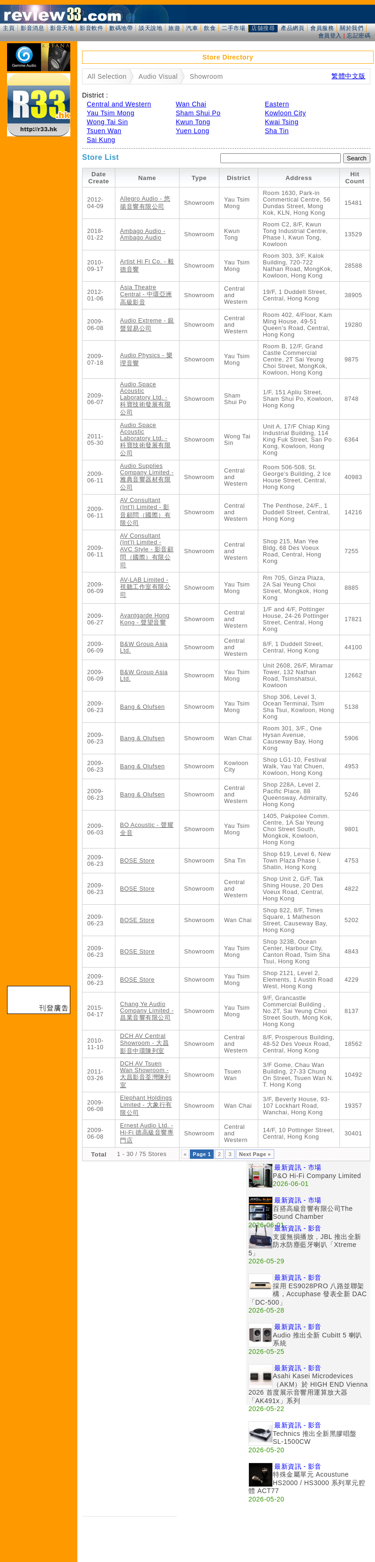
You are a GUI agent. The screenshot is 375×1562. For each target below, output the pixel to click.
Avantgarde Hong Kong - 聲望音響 (145, 619)
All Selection (107, 76)
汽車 (192, 28)
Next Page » (255, 1154)
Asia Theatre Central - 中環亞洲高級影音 (146, 295)
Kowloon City (285, 113)
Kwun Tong (193, 122)
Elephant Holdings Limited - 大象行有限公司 (146, 1105)
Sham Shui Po (198, 113)
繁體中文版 (348, 76)
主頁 (9, 28)
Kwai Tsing (282, 122)
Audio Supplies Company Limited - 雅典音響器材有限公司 (146, 477)
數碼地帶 (121, 28)
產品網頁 (292, 28)
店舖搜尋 (263, 28)
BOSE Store (137, 860)
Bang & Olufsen (142, 707)
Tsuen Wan (104, 131)
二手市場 (233, 28)
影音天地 (62, 28)
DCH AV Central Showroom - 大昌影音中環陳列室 (144, 1043)
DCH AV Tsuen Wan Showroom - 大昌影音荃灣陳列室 (145, 1074)
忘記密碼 (358, 35)
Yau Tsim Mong (111, 113)
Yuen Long (192, 131)
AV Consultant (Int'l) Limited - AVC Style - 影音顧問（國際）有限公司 (146, 551)
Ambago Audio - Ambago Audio (142, 234)
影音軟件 (91, 28)
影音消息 (32, 28)
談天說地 (150, 28)
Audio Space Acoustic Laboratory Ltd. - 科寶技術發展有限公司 (145, 398)
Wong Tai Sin (107, 122)
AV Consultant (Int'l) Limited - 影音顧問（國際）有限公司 (145, 511)
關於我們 (351, 28)
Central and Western (119, 104)
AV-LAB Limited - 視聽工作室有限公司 (145, 587)
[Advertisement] (88, 1249)
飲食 (210, 28)
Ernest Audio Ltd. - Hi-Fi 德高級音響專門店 (146, 1133)
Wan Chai (191, 104)
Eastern (277, 104)
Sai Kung (101, 139)
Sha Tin (277, 131)
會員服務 (322, 28)
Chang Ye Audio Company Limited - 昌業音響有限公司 (146, 1011)
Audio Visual (158, 76)
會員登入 (330, 35)
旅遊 (174, 28)
